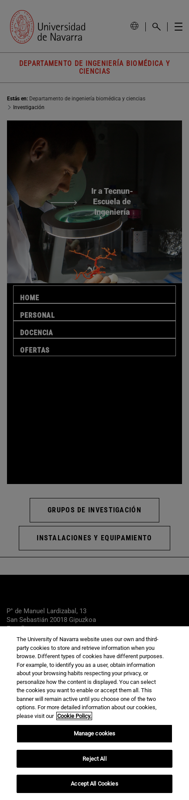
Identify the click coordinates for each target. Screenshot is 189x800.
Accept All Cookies (94, 783)
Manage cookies (95, 733)
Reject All (94, 758)
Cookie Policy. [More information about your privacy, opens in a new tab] (74, 716)
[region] (94, 713)
